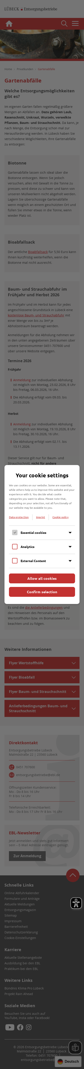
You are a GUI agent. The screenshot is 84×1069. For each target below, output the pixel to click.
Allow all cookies (42, 578)
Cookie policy (60, 517)
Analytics (27, 547)
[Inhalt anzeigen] (70, 532)
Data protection (19, 517)
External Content (33, 561)
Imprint (40, 517)
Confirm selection (42, 591)
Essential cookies (33, 532)
